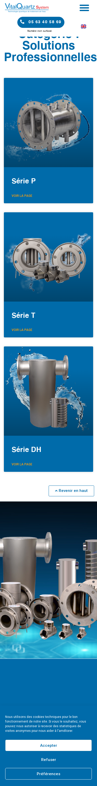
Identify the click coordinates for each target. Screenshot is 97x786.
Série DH (26, 450)
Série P (24, 181)
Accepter (48, 745)
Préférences (48, 774)
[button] (84, 7)
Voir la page (22, 196)
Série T (23, 315)
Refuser (48, 759)
